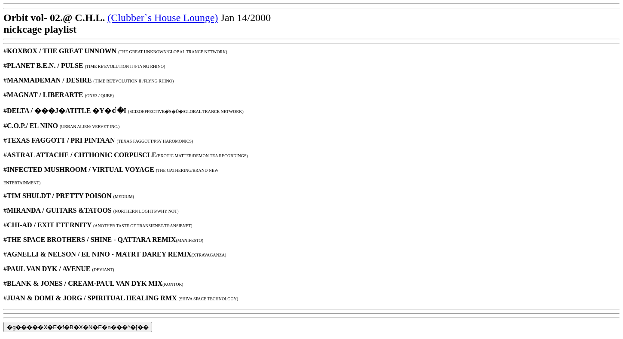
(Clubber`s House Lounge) (162, 17)
